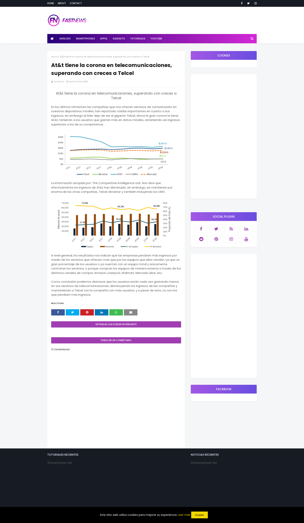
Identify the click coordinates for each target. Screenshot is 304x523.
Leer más (184, 515)
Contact (76, 3)
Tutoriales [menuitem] (137, 38)
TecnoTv (59, 81)
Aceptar (199, 514)
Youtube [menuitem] (156, 38)
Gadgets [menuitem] (119, 38)
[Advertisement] (224, 136)
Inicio (54, 56)
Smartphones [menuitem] (85, 38)
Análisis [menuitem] (65, 38)
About (62, 3)
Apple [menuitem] (103, 38)
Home (50, 3)
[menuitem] (52, 38)
